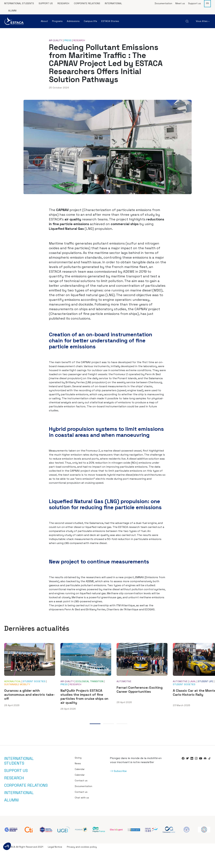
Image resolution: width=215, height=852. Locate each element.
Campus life (90, 21)
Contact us (81, 782)
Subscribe (120, 772)
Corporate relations (87, 3)
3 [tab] (122, 725)
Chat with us (82, 799)
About (44, 21)
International (113, 3)
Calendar (80, 770)
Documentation (163, 3)
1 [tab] (95, 725)
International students (19, 3)
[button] (7, 846)
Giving (78, 759)
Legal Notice (55, 848)
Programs (57, 21)
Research (63, 3)
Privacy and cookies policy (82, 848)
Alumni (12, 10)
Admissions (73, 21)
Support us (46, 3)
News (78, 765)
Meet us (180, 3)
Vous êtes (202, 21)
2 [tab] (108, 725)
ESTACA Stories (110, 21)
